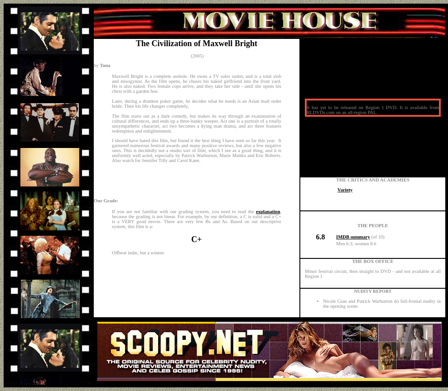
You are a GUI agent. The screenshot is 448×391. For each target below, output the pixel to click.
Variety (344, 189)
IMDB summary (353, 236)
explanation (268, 211)
